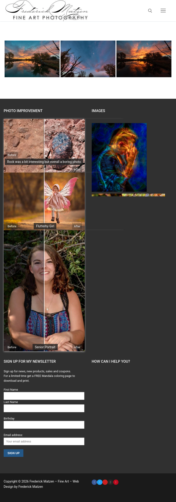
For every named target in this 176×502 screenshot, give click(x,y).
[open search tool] (150, 11)
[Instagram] (110, 482)
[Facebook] (94, 482)
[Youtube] (105, 482)
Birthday (9, 418)
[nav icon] (163, 11)
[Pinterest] (115, 482)
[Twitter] (99, 482)
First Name (11, 389)
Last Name (11, 402)
